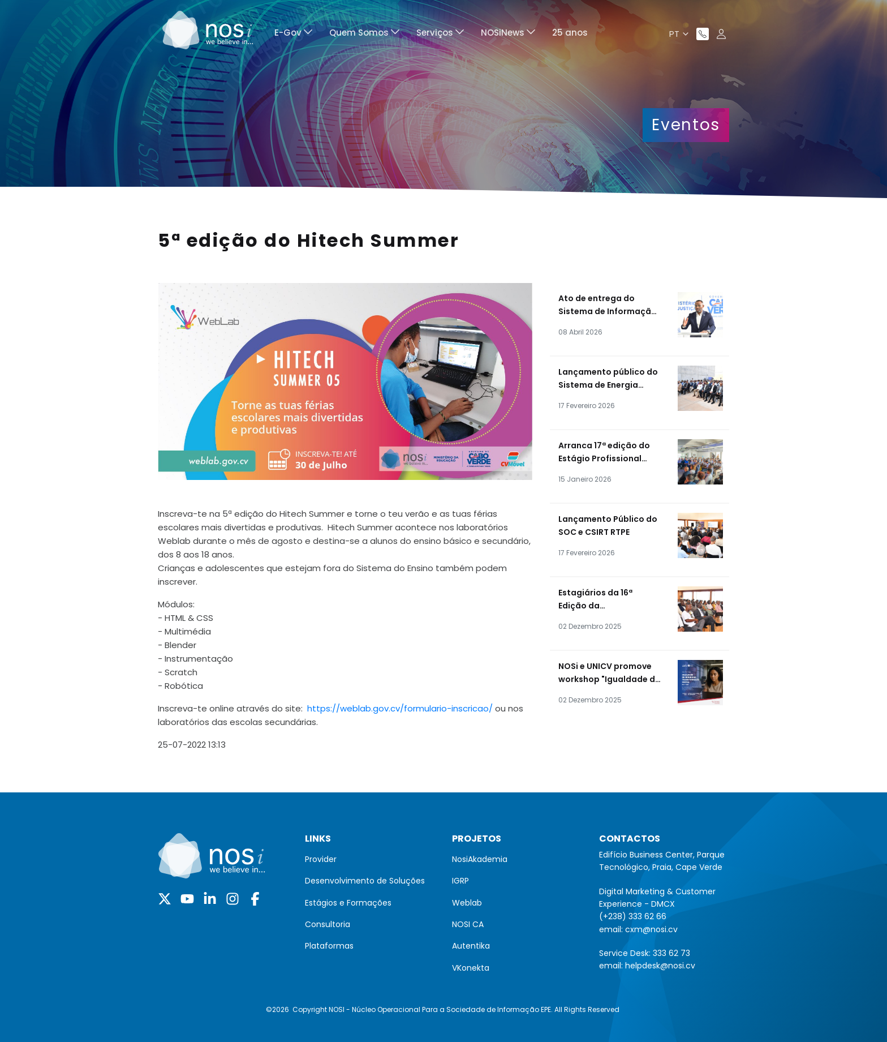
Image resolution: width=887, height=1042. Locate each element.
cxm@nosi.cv (651, 929)
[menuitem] (293, 34)
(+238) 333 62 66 (632, 916)
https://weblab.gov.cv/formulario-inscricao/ (400, 708)
